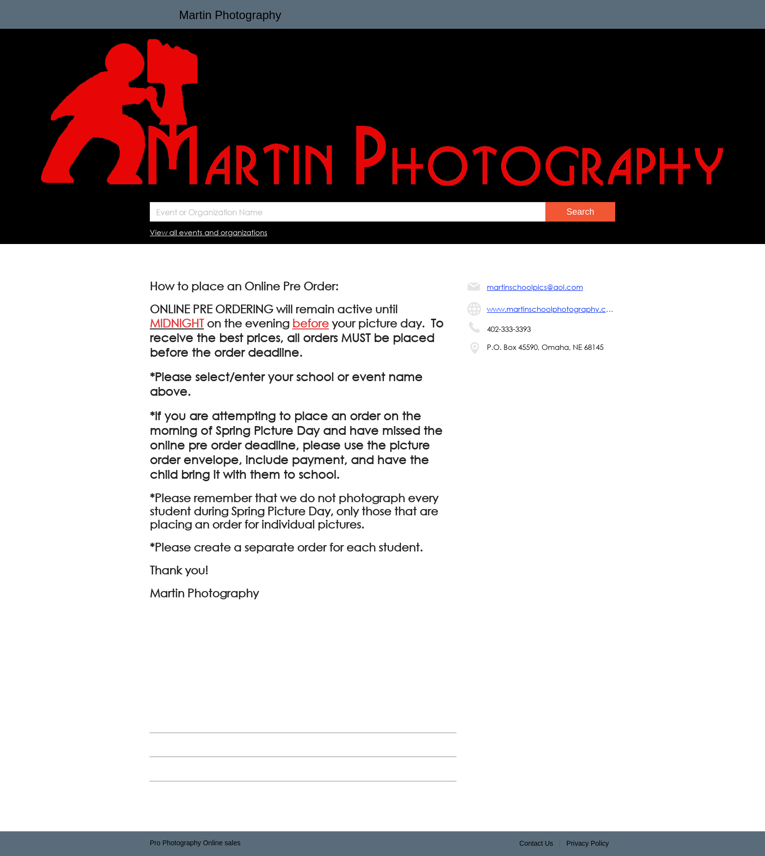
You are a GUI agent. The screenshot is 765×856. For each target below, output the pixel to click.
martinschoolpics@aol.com (535, 287)
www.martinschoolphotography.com (551, 309)
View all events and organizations (208, 232)
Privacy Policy (587, 843)
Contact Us (536, 843)
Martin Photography (230, 14)
